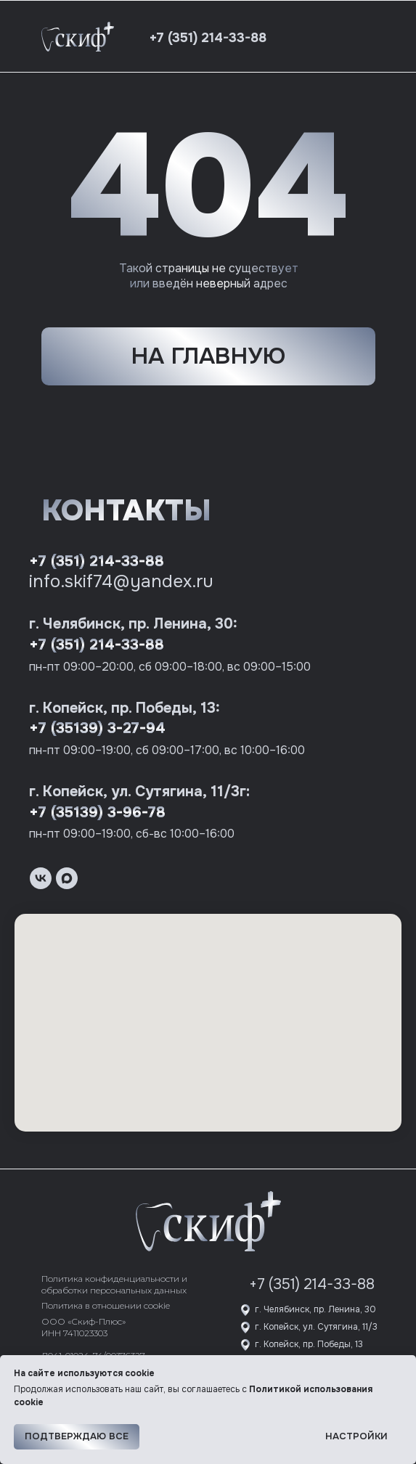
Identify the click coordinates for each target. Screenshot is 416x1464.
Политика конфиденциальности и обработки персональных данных (114, 1284)
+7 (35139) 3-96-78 (97, 812)
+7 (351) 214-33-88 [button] (208, 38)
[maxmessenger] (67, 878)
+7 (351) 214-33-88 (96, 561)
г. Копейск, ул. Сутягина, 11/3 (316, 1327)
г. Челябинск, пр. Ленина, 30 (315, 1309)
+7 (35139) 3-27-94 (97, 728)
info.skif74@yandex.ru (121, 581)
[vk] (41, 878)
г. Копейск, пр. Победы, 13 (309, 1344)
